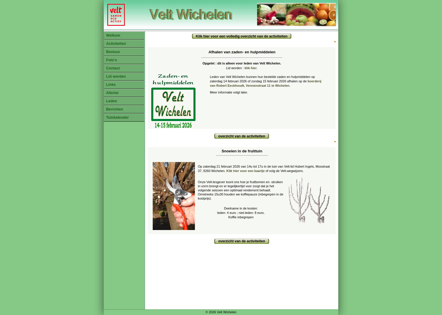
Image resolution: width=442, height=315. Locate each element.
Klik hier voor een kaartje (245, 171)
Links (111, 85)
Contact (113, 68)
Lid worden (116, 76)
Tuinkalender (117, 117)
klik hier (250, 68)
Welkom (113, 35)
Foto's (111, 60)
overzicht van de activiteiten (241, 136)
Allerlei (112, 93)
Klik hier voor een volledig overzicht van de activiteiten (242, 36)
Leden (111, 101)
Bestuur (113, 52)
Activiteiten (116, 44)
